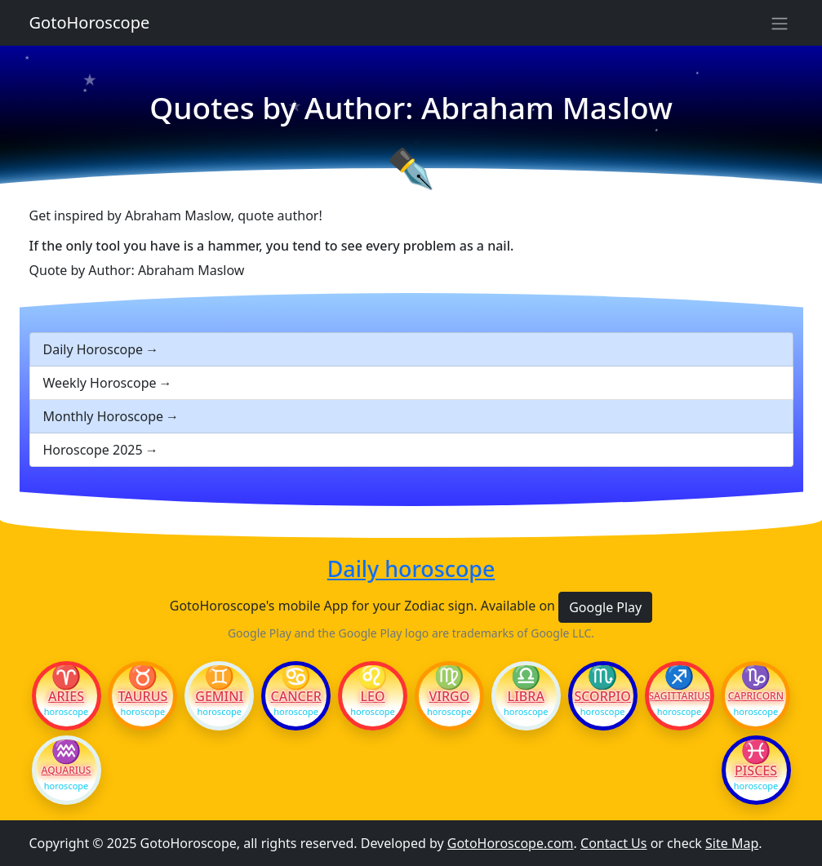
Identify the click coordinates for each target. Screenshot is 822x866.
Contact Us (613, 843)
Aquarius (66, 770)
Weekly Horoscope (100, 383)
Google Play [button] (605, 607)
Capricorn (756, 696)
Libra (526, 696)
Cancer (296, 696)
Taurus (142, 696)
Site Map (731, 843)
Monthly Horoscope (103, 416)
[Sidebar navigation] (779, 23)
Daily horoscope (411, 569)
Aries (66, 696)
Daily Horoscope (93, 349)
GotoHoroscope (89, 22)
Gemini (219, 696)
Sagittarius (679, 696)
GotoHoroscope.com (510, 843)
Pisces (756, 770)
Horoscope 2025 (93, 450)
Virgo (449, 696)
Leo (372, 696)
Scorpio (602, 696)
